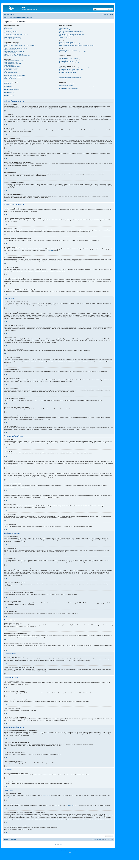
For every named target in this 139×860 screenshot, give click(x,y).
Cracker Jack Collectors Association (69, 851)
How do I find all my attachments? (67, 79)
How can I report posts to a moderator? (13, 74)
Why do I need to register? (10, 27)
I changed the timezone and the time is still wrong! (15, 48)
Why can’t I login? (8, 32)
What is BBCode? (8, 83)
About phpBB (7, 797)
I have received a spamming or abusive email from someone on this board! (77, 45)
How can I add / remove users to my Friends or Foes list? (72, 51)
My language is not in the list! (10, 49)
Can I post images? (8, 88)
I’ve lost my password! (9, 35)
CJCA (69, 852)
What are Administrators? (65, 27)
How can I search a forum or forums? (68, 57)
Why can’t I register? (8, 29)
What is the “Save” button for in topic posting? (14, 75)
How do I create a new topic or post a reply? (14, 60)
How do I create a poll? (9, 65)
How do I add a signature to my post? (12, 63)
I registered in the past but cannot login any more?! (16, 34)
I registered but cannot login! (10, 31)
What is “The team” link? (65, 37)
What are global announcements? (12, 89)
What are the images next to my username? (14, 51)
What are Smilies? (8, 86)
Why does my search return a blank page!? (69, 59)
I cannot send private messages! (67, 42)
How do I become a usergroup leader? (68, 32)
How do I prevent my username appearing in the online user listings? (20, 45)
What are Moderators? (64, 28)
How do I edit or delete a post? (11, 62)
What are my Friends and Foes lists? (68, 50)
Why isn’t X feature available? (66, 85)
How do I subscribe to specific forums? (68, 70)
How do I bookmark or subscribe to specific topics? (71, 69)
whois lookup (7, 816)
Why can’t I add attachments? (11, 71)
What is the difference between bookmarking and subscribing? (74, 67)
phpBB (51, 250)
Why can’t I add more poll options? (12, 66)
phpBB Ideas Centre (73, 805)
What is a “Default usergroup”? (66, 35)
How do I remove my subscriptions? (67, 72)
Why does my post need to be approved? (13, 77)
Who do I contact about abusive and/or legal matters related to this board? (76, 87)
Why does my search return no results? (68, 58)
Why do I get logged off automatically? (13, 37)
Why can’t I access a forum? (10, 69)
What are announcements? (10, 91)
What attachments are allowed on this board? (70, 77)
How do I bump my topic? (10, 78)
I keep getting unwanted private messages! (69, 43)
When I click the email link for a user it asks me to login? (17, 55)
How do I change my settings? (11, 43)
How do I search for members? (66, 61)
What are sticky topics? (9, 92)
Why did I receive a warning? (10, 72)
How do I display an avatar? (10, 52)
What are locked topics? (9, 94)
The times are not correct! (10, 46)
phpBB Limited (46, 795)
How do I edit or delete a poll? (11, 68)
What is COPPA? (8, 28)
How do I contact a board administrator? (68, 88)
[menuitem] (13, 14)
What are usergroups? (64, 29)
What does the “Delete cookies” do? (12, 38)
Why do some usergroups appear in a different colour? (72, 34)
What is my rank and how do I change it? (13, 54)
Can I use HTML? (8, 85)
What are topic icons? (9, 95)
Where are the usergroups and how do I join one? (71, 31)
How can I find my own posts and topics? (69, 62)
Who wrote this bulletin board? (66, 84)
